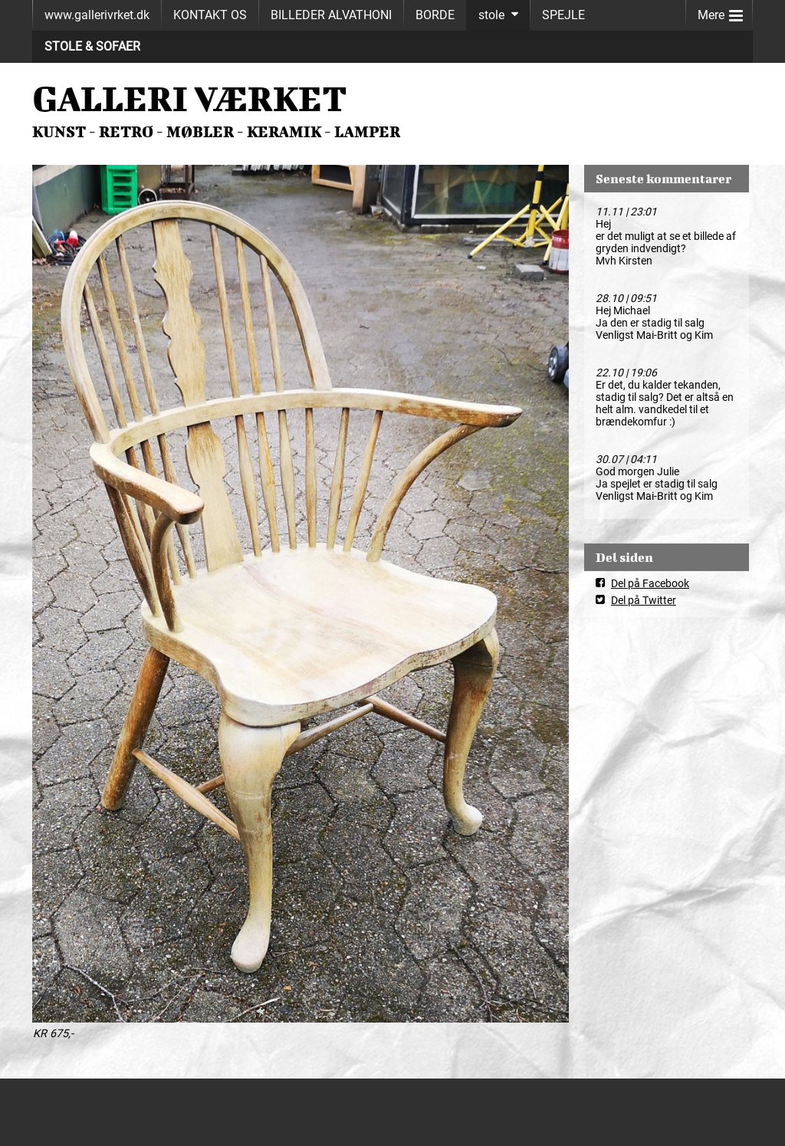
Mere (720, 12)
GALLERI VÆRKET (189, 98)
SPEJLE (563, 15)
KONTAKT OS (210, 15)
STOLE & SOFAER (92, 46)
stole (491, 15)
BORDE (435, 15)
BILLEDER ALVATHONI (331, 15)
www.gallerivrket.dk (96, 15)
